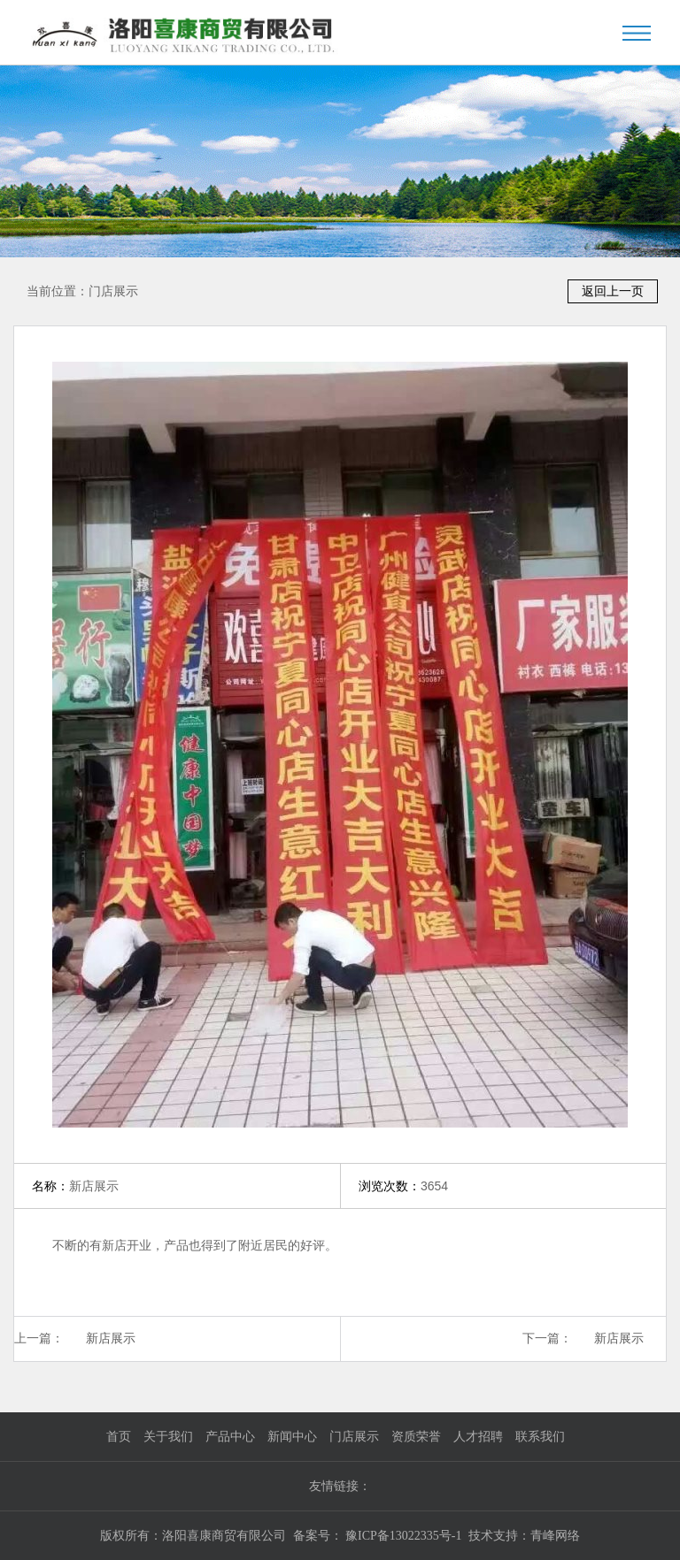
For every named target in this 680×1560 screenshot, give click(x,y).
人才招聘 (478, 1436)
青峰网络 (555, 1535)
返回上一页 (613, 291)
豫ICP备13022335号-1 (402, 1535)
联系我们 (540, 1436)
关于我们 (168, 1436)
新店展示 (110, 1338)
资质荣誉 (416, 1436)
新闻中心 (292, 1436)
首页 (118, 1436)
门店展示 (113, 291)
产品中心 (230, 1436)
